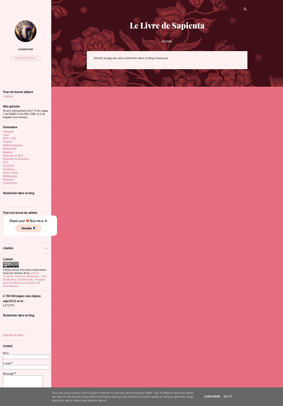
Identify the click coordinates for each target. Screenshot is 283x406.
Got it (228, 396)
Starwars (8, 179)
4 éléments (10, 183)
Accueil (167, 41)
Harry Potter (10, 172)
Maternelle (9, 148)
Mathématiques (13, 145)
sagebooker (25, 49)
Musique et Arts (13, 155)
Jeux (6, 135)
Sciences (9, 169)
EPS (5, 162)
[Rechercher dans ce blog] (25, 200)
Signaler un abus (13, 335)
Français (8, 131)
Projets (7, 142)
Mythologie (10, 176)
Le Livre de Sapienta (167, 25)
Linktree (8, 96)
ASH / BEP (10, 138)
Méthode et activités (16, 159)
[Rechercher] (245, 9)
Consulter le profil (25, 58)
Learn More (212, 396)
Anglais (7, 152)
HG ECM (8, 166)
